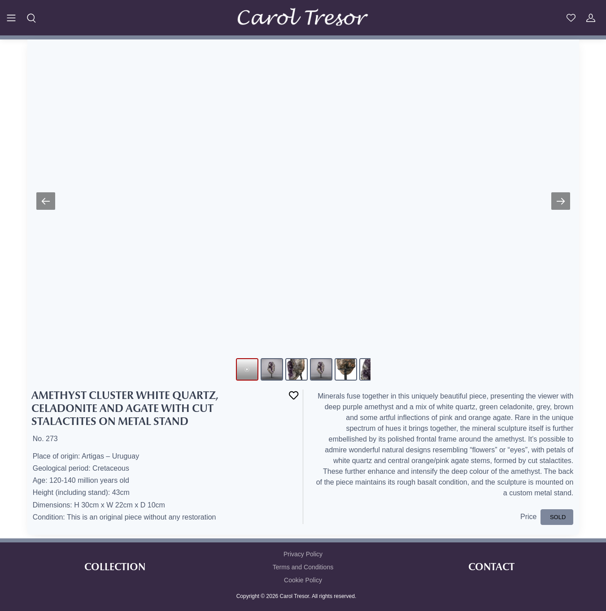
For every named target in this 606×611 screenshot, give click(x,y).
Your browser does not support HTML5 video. (303, 194)
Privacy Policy (303, 554)
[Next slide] (560, 201)
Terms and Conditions (303, 567)
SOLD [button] (557, 517)
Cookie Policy (303, 580)
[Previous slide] (45, 201)
